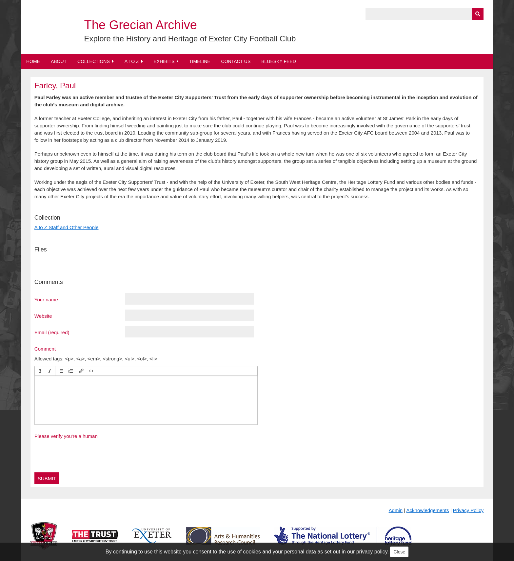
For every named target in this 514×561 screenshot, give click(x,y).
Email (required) (51, 332)
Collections (93, 61)
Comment (45, 348)
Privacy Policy (468, 510)
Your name (46, 299)
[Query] (425, 14)
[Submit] (478, 14)
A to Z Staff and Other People (66, 227)
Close (399, 551)
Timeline (199, 61)
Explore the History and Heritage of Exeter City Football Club (190, 38)
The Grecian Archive (140, 25)
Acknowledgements (427, 510)
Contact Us (236, 61)
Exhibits (163, 61)
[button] (40, 371)
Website (43, 315)
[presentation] (40, 371)
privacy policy (371, 551)
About (59, 61)
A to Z (132, 61)
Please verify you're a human (66, 436)
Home (33, 61)
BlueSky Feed (278, 61)
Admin (396, 510)
